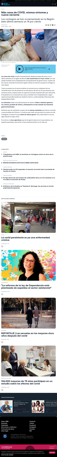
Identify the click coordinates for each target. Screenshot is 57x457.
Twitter (31, 423)
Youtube (32, 429)
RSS (30, 431)
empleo (5, 152)
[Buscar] (55, 4)
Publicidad (4, 425)
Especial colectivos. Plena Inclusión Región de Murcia (21, 404)
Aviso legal (4, 431)
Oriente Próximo (18, 0)
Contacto (32, 421)
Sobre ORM (4, 421)
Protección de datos (7, 429)
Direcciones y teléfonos (8, 427)
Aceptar (52, 452)
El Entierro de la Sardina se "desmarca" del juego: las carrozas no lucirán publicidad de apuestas (28, 187)
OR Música (52, 448)
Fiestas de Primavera (8, 184)
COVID (2, 9)
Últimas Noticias (36, 0)
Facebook (32, 425)
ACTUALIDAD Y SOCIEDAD (20, 409)
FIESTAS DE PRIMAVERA (27, 0)
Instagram (32, 427)
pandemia (3, 330)
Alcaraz (53, 0)
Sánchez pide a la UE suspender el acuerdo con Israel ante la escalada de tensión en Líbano (28, 170)
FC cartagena (48, 0)
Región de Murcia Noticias (10, 160)
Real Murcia (42, 0)
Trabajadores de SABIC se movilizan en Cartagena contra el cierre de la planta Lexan (28, 155)
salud (2, 235)
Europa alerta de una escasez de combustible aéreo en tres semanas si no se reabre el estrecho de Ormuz (29, 178)
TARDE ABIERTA (17, 401)
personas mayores (6, 378)
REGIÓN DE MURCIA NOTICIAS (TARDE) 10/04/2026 (20, 163)
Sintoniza (4, 423)
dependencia (4, 282)
